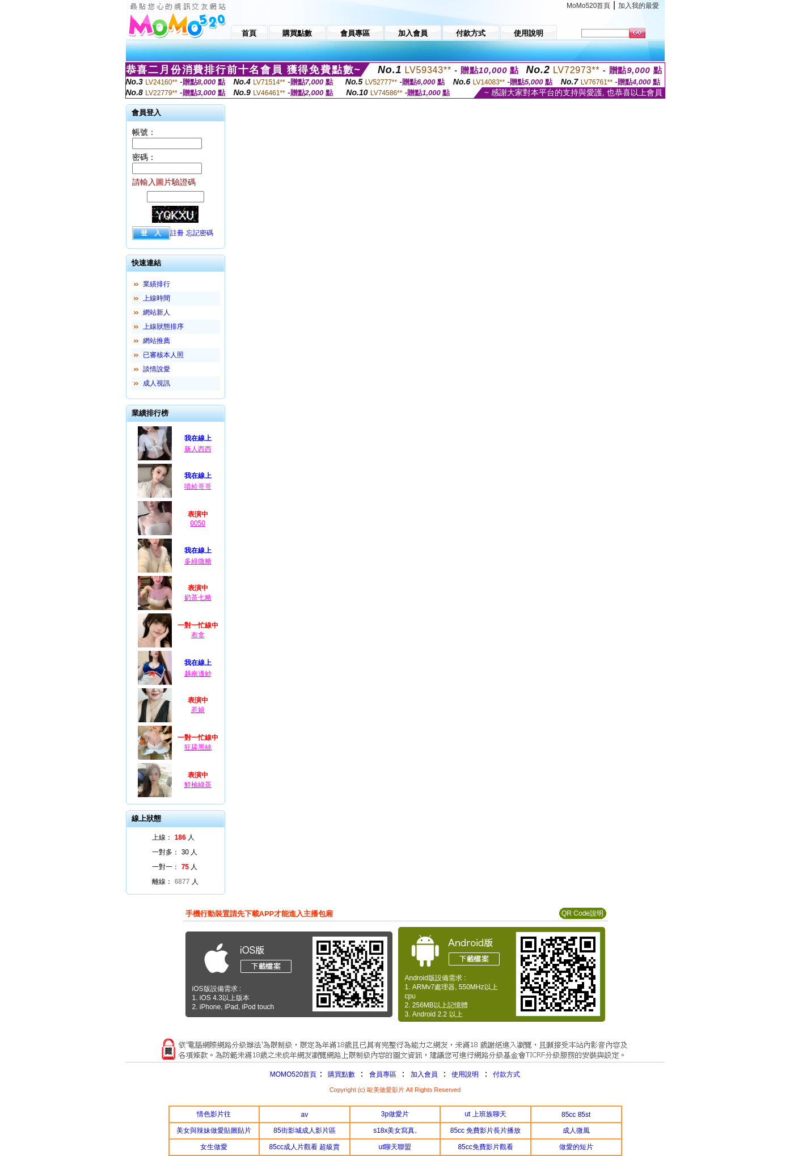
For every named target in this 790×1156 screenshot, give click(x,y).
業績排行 (156, 284)
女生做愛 (213, 1147)
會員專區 (382, 1074)
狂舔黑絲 (198, 747)
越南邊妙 (198, 673)
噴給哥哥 (198, 486)
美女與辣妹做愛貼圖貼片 (213, 1130)
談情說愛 (156, 369)
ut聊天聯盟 (394, 1147)
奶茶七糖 (198, 598)
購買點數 (340, 1074)
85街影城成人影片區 (304, 1130)
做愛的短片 (576, 1147)
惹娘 (198, 710)
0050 (197, 523)
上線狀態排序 (163, 327)
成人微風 (576, 1130)
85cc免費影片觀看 (485, 1147)
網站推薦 (156, 341)
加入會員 (424, 1074)
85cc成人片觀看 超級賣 (304, 1147)
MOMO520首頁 (293, 1074)
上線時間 (156, 298)
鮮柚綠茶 (198, 785)
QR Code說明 (582, 913)
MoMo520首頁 (588, 6)
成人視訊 (156, 383)
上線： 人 (173, 837)
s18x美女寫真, (395, 1130)
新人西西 (198, 449)
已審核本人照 (163, 355)
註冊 (177, 233)
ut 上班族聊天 (485, 1114)
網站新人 (156, 312)
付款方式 (506, 1074)
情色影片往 (214, 1114)
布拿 (198, 635)
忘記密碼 (199, 233)
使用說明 (465, 1074)
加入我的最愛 (638, 6)
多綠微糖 (198, 561)
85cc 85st (575, 1115)
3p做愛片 (395, 1114)
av (305, 1115)
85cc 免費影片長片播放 (485, 1130)
